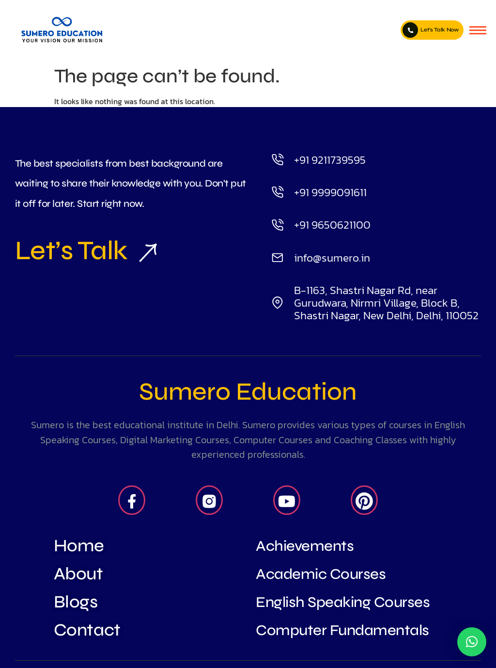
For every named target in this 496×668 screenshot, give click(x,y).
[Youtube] (286, 500)
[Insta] (209, 500)
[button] (471, 641)
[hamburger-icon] (477, 30)
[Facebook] (131, 500)
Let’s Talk (82, 250)
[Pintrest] (364, 500)
